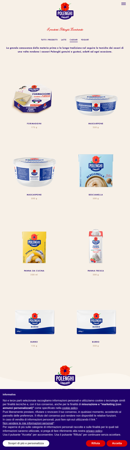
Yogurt (85, 40)
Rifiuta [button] (95, 443)
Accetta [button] (117, 443)
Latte (63, 40)
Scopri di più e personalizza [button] (26, 443)
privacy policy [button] (94, 430)
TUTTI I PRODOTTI (49, 40)
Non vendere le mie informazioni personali (28, 423)
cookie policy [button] (69, 408)
